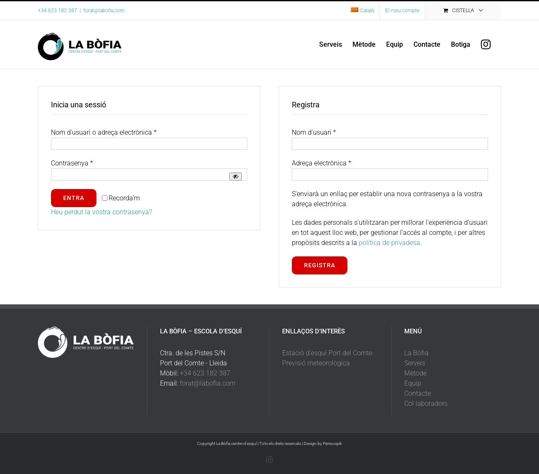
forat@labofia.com (104, 10)
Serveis (414, 363)
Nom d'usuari (314, 132)
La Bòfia (416, 353)
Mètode (415, 373)
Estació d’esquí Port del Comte (327, 353)
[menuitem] (362, 10)
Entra (73, 197)
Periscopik (332, 443)
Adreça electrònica (321, 163)
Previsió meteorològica (316, 363)
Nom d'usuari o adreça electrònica (104, 132)
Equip (412, 383)
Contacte (417, 393)
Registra (319, 265)
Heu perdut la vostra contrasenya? (101, 212)
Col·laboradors (426, 403)
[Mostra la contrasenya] (235, 177)
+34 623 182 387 (205, 373)
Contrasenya (72, 163)
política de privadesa (389, 243)
